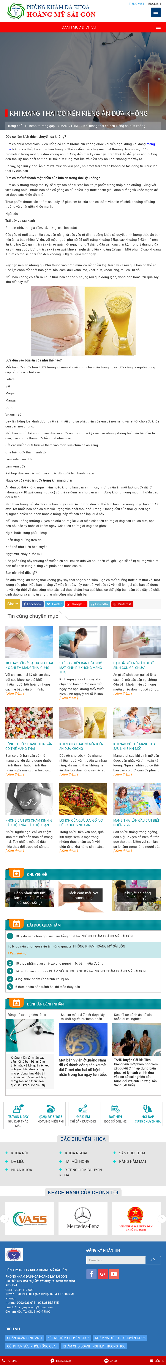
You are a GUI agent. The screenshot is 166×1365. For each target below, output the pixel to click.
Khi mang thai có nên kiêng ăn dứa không (82, 746)
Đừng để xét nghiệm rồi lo (27, 1014)
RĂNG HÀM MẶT (130, 1161)
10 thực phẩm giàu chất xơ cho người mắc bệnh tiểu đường (59, 963)
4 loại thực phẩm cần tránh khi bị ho (42, 979)
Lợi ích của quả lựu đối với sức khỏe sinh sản (81, 822)
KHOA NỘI (16, 1153)
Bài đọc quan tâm (44, 925)
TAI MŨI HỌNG (74, 1161)
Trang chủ (15, 126)
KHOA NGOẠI (73, 1153)
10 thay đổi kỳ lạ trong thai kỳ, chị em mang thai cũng (29, 665)
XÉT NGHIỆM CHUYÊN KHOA (80, 1172)
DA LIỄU (15, 1161)
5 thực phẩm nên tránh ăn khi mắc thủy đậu (47, 986)
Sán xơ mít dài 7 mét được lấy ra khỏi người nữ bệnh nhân (83, 1016)
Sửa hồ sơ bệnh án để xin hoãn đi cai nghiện (133, 1016)
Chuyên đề (37, 874)
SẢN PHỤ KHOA (129, 1153)
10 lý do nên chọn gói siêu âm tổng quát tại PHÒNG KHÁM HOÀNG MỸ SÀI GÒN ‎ (74, 936)
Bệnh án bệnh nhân (45, 1004)
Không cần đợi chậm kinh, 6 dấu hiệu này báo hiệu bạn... (28, 822)
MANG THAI (69, 126)
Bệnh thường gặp (42, 126)
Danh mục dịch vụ (111, 27)
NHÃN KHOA (18, 1169)
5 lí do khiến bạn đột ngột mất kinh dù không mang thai (81, 667)
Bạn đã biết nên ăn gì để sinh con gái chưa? (133, 665)
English (154, 4)
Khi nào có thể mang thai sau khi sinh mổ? (134, 746)
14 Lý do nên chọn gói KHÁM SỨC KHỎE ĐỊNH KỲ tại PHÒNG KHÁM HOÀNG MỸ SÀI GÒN (80, 971)
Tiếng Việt (136, 4)
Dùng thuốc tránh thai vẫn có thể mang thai (28, 746)
